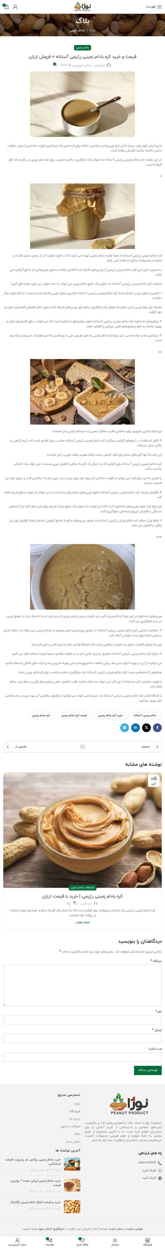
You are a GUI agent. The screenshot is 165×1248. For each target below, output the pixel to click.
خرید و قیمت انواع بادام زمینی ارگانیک (35, 1202)
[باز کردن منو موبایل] (154, 6)
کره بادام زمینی (41, 715)
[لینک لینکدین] (135, 727)
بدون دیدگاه (37, 1170)
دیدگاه (156, 961)
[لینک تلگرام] (124, 727)
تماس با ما (73, 1142)
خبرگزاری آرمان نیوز (51, 1229)
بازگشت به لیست (82, 746)
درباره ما (74, 1119)
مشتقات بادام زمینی (82, 887)
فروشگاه (74, 1111)
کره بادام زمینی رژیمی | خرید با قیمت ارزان (82, 896)
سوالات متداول (70, 1126)
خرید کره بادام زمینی (110, 715)
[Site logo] (82, 6)
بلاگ (77, 1134)
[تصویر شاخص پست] (72, 1165)
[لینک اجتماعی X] (146, 727)
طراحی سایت (134, 1229)
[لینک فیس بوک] (157, 727)
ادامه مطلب (83, 923)
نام (158, 1011)
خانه (92, 30)
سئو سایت (116, 1229)
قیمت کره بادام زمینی (74, 715)
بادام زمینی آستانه (145, 715)
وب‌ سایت (155, 1049)
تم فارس (99, 65)
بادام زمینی (77, 30)
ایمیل (157, 1030)
